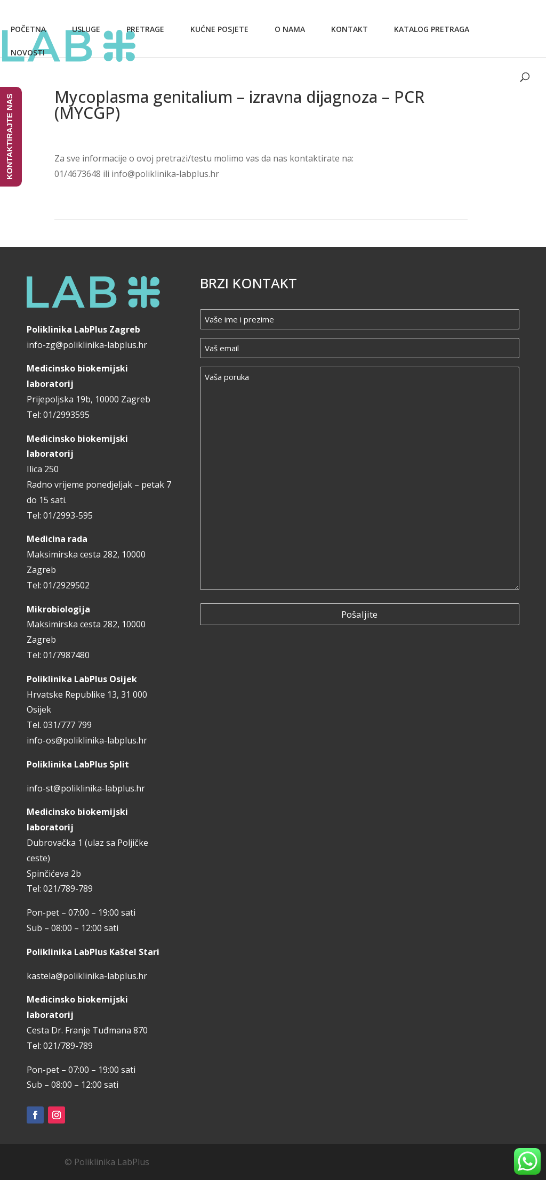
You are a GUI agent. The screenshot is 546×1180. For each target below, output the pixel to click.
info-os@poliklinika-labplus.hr (87, 740)
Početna (28, 29)
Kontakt (349, 29)
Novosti (28, 52)
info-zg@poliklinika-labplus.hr (87, 345)
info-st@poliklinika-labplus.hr (86, 788)
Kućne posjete (219, 29)
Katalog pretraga (431, 29)
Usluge (86, 29)
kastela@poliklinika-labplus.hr (87, 976)
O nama (290, 29)
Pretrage (145, 29)
